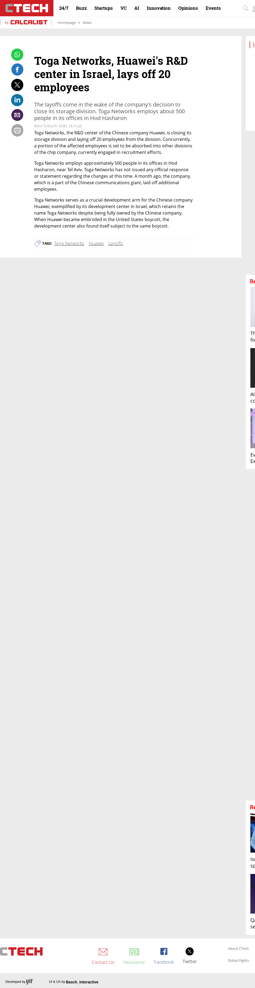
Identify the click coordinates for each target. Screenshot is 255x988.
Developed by (19, 982)
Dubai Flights (238, 960)
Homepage (67, 22)
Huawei (96, 243)
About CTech (238, 949)
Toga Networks (69, 243)
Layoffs (115, 243)
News (87, 22)
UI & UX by (73, 982)
